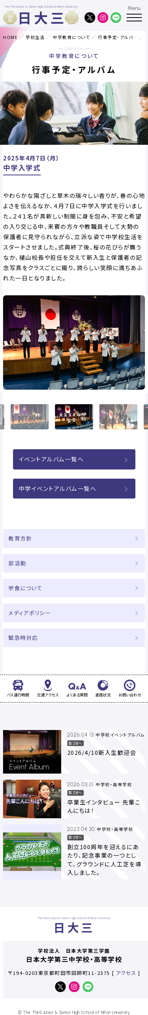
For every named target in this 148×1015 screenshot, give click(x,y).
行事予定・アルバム (118, 37)
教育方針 (20, 538)
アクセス (126, 972)
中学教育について (71, 37)
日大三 (42, 17)
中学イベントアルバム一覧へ (74, 488)
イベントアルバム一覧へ (74, 459)
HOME (10, 37)
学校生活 (35, 37)
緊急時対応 (23, 637)
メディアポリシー (29, 613)
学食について (25, 588)
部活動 (17, 563)
